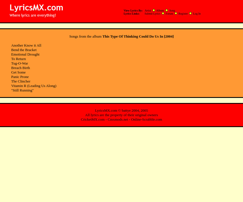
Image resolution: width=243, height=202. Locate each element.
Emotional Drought (25, 54)
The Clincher (20, 81)
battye (126, 110)
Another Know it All (26, 45)
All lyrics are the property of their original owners (121, 115)
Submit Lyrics (152, 13)
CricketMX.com (93, 119)
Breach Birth (20, 68)
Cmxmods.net (118, 119)
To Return (18, 59)
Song (172, 10)
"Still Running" (22, 90)
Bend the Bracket (23, 50)
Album (160, 10)
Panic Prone (20, 77)
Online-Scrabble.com (146, 119)
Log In (197, 13)
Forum (169, 13)
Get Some (18, 72)
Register (183, 13)
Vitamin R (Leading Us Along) (33, 86)
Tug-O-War (19, 63)
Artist (148, 10)
